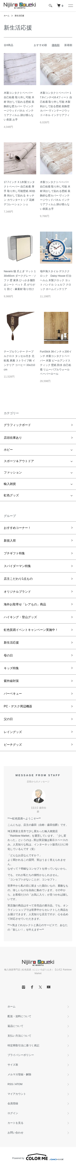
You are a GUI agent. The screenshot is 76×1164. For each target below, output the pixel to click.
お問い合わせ (15, 1132)
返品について (15, 1025)
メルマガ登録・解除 (19, 1074)
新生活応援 (19, 16)
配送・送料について (19, 1016)
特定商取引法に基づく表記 (23, 1045)
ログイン (13, 1113)
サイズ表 (13, 1064)
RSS (10, 1084)
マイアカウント (17, 1093)
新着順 (68, 45)
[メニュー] (70, 5)
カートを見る (15, 1122)
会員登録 (13, 1103)
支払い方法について (19, 1035)
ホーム (6, 16)
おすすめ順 (40, 45)
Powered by (38, 1157)
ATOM (18, 1084)
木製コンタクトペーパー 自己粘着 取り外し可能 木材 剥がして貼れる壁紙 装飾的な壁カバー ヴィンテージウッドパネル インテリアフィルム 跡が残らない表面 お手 (19, 106)
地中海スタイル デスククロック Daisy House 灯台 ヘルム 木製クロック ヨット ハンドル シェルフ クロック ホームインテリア (55, 280)
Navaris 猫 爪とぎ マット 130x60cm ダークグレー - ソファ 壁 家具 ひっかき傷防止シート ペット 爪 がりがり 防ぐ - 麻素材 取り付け (20, 280)
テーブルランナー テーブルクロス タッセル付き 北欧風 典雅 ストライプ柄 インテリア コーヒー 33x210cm (19, 360)
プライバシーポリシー (21, 1054)
